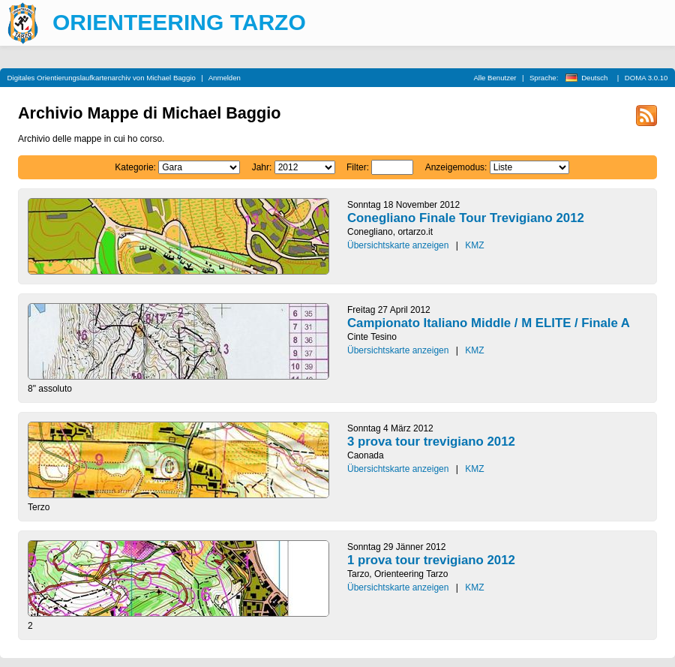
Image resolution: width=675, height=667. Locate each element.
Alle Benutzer (494, 78)
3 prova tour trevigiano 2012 (431, 441)
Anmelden (224, 78)
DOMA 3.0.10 (646, 78)
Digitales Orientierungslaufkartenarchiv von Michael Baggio (102, 78)
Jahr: (262, 167)
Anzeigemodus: (456, 167)
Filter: (357, 167)
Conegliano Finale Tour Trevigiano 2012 (465, 218)
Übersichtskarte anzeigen (397, 245)
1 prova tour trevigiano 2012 (431, 560)
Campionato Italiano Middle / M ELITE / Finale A (488, 323)
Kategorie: (135, 167)
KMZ (474, 245)
